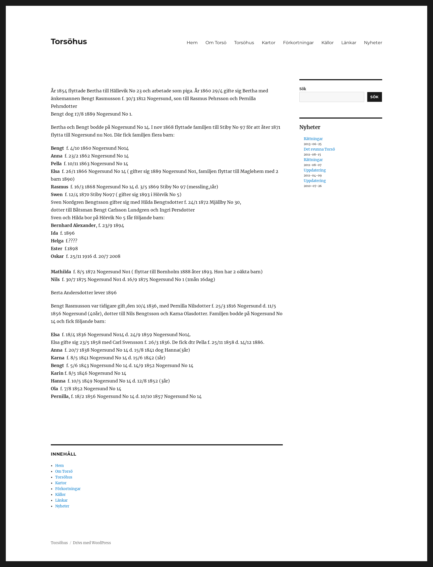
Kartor (268, 42)
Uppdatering (315, 170)
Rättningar (313, 139)
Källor (327, 42)
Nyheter (373, 42)
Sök (302, 89)
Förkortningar (298, 42)
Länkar (348, 42)
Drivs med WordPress (92, 543)
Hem (192, 42)
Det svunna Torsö (319, 149)
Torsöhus (69, 41)
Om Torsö (215, 42)
